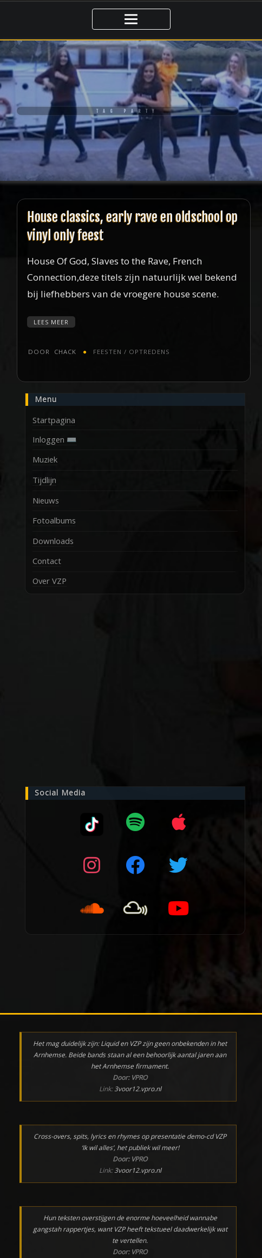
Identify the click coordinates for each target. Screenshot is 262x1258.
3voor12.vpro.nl (137, 1084)
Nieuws (45, 496)
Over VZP (49, 576)
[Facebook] (135, 860)
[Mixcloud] (92, 817)
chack (51, 347)
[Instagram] (92, 860)
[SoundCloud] (92, 903)
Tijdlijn (44, 475)
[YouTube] (178, 903)
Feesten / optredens (126, 347)
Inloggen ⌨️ (54, 435)
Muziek (44, 455)
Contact (46, 556)
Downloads (53, 536)
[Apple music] (178, 817)
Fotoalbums (54, 516)
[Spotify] (135, 817)
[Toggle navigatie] (131, 17)
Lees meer (51, 319)
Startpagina (53, 415)
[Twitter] (178, 860)
